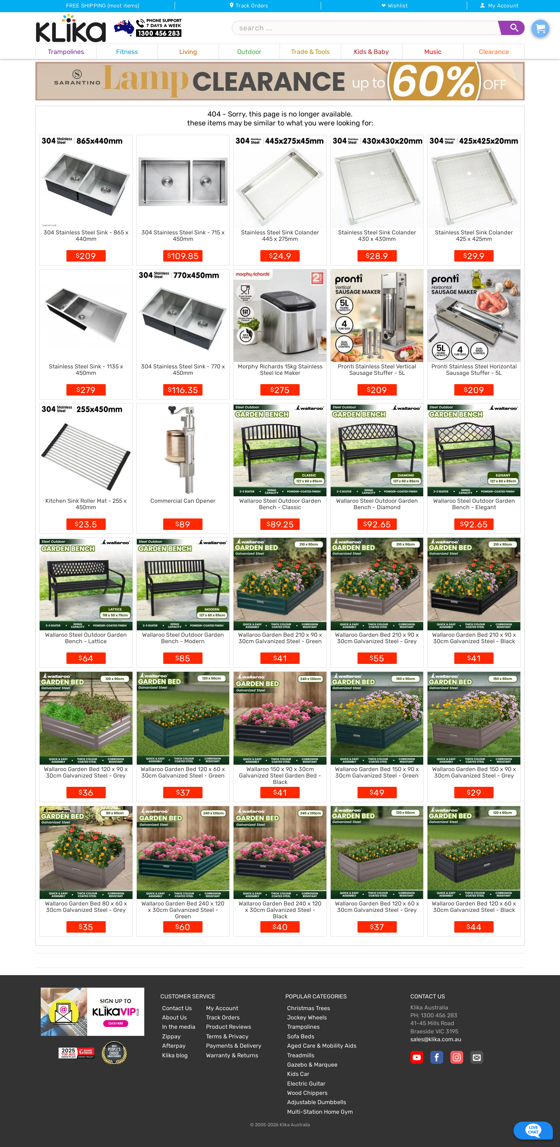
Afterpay (174, 1045)
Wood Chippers (307, 1092)
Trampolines (303, 1026)
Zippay (171, 1036)
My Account (499, 6)
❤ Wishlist (394, 6)
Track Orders (249, 6)
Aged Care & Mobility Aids (321, 1045)
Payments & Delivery (233, 1045)
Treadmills (300, 1055)
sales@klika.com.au (435, 1039)
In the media (178, 1026)
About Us (174, 1017)
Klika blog (175, 1055)
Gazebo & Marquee (312, 1064)
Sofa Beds (300, 1036)
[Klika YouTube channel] (416, 1057)
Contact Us (177, 1008)
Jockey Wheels (307, 1017)
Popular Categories (316, 996)
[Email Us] (476, 1057)
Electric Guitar (306, 1083)
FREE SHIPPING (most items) (102, 6)
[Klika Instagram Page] (456, 1057)
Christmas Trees (308, 1008)
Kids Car (298, 1074)
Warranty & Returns (232, 1055)
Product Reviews (228, 1026)
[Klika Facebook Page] (436, 1057)
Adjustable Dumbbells (316, 1102)
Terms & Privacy (227, 1036)
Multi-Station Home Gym (320, 1111)
